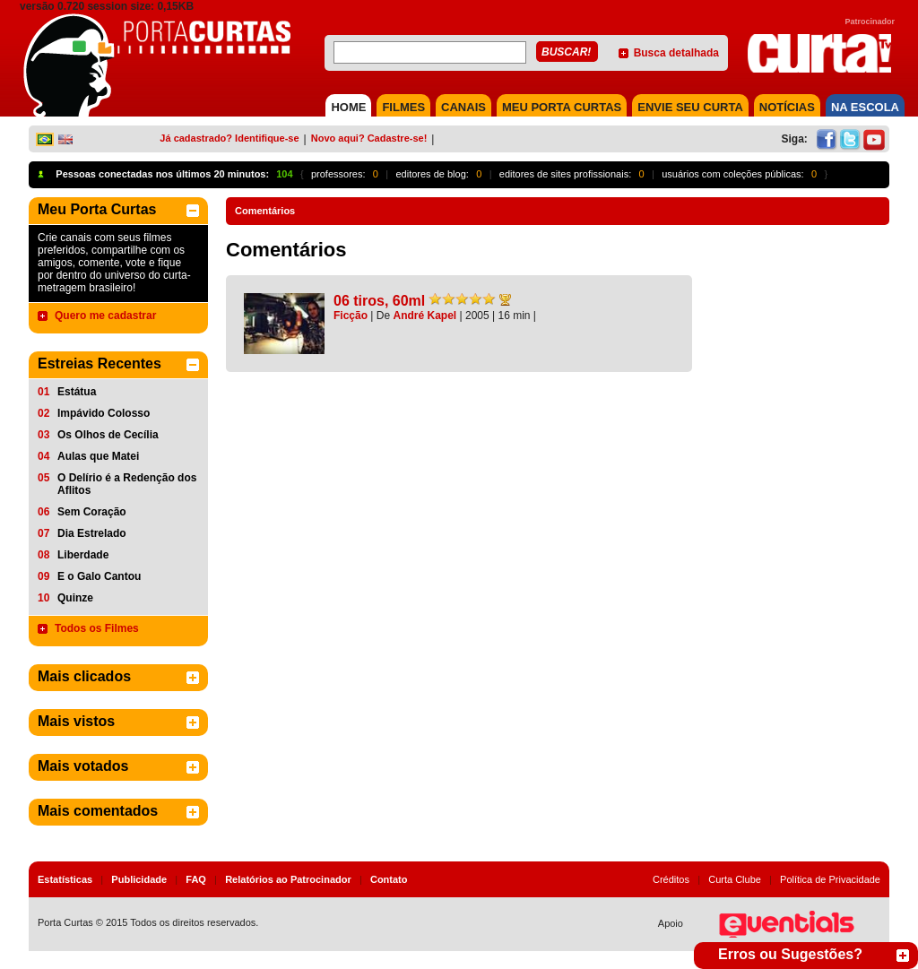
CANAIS (463, 107)
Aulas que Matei (98, 456)
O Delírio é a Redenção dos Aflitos (126, 484)
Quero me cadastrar (105, 315)
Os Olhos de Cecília (108, 434)
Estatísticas (65, 879)
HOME (348, 107)
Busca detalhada (676, 53)
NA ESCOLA (865, 107)
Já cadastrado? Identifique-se (229, 138)
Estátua (76, 391)
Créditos (671, 879)
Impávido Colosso (103, 413)
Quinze (75, 598)
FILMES (403, 107)
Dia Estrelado (91, 533)
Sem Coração (91, 512)
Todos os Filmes (97, 628)
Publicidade (139, 879)
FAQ (196, 879)
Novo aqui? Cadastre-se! (369, 138)
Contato (389, 879)
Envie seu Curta (690, 107)
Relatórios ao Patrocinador (288, 879)
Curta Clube (734, 879)
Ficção (350, 315)
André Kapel (425, 315)
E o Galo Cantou (99, 576)
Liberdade (82, 555)
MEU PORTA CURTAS (561, 107)
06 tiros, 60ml (379, 300)
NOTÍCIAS (787, 107)
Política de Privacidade (830, 879)
